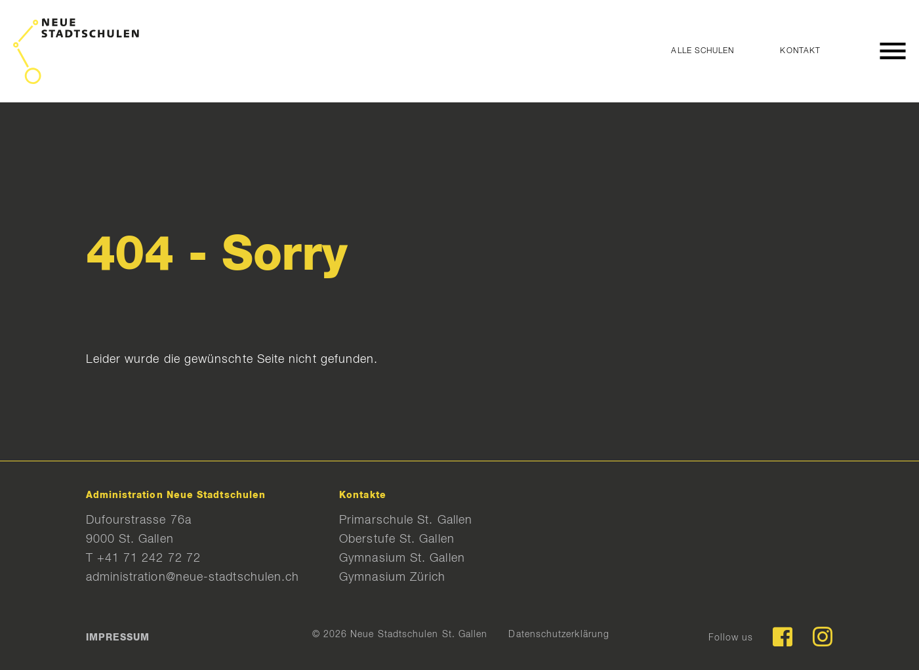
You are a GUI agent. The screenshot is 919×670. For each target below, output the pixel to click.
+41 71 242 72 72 (149, 558)
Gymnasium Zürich (392, 577)
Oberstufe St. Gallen (397, 539)
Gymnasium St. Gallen (402, 558)
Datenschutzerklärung (558, 634)
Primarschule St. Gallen (405, 520)
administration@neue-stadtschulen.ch (193, 577)
